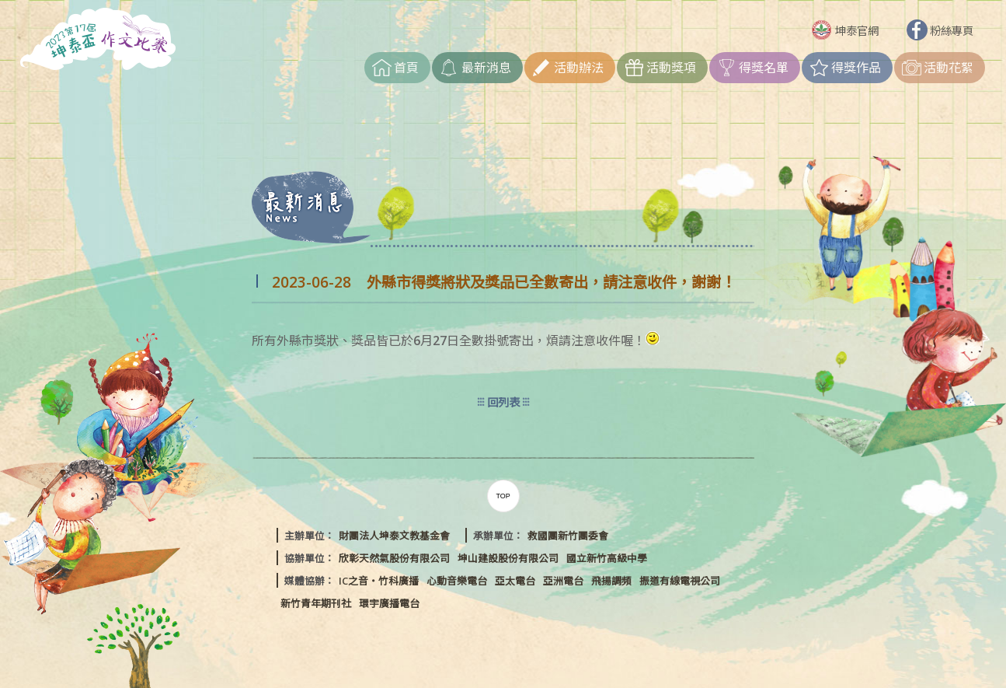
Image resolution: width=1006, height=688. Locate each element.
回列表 (503, 402)
